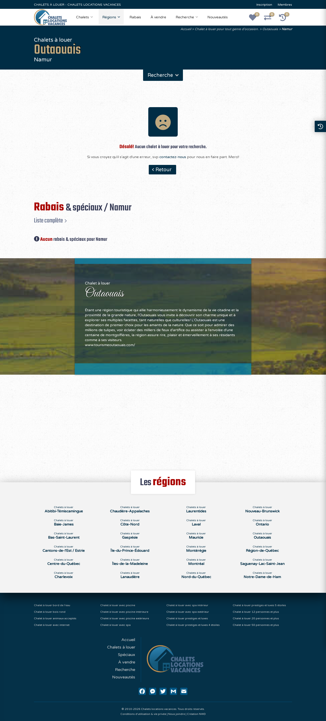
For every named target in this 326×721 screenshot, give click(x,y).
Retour (164, 170)
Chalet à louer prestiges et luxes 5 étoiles (259, 605)
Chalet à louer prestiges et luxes (187, 618)
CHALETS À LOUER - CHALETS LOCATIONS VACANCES (77, 5)
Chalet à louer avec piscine (117, 605)
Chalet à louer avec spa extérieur (187, 611)
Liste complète (48, 220)
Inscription (264, 5)
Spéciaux (126, 654)
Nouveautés (217, 17)
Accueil (185, 29)
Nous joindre (176, 714)
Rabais (135, 17)
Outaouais (270, 29)
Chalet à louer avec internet (52, 625)
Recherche (185, 17)
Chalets (82, 17)
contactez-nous (172, 157)
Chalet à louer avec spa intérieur (187, 605)
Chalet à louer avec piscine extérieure (124, 618)
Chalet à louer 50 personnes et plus (256, 625)
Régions (109, 17)
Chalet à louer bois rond (49, 611)
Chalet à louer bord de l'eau (52, 605)
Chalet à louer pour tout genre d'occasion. (227, 29)
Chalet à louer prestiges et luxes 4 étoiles (193, 625)
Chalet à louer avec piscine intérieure (124, 611)
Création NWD (196, 714)
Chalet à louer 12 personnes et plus (256, 611)
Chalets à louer (121, 647)
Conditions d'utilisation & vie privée (143, 714)
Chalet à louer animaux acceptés (55, 618)
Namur (287, 29)
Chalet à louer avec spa (115, 625)
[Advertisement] (163, 420)
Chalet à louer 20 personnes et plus (256, 618)
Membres (285, 5)
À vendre (158, 17)
